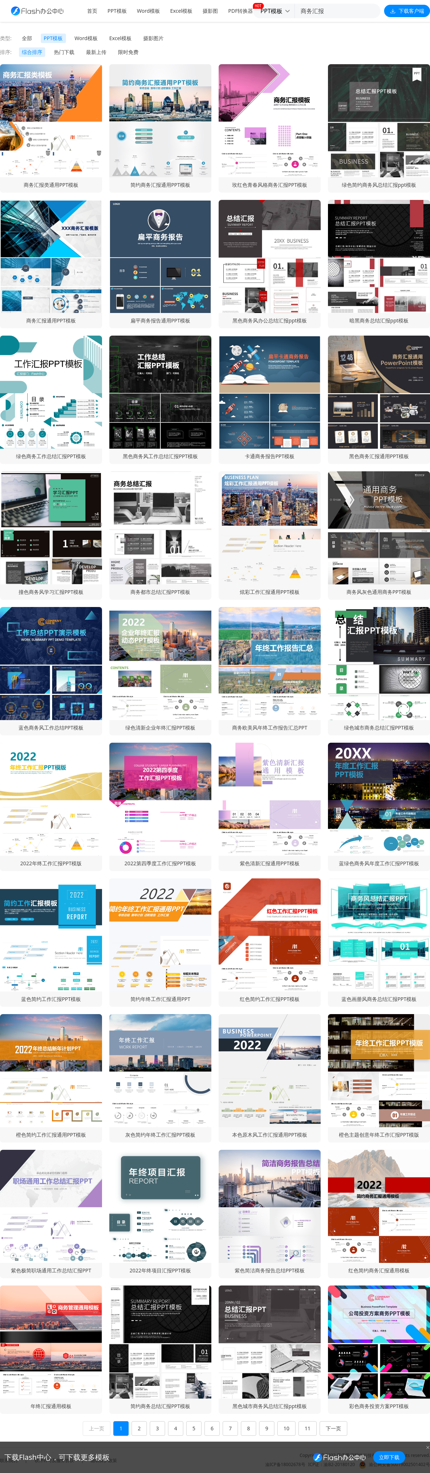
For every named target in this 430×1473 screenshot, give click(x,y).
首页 (92, 10)
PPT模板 (117, 10)
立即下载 (389, 1457)
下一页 (333, 1428)
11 (307, 1428)
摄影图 (210, 10)
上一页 (96, 1428)
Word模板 (148, 10)
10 (286, 1428)
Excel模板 (181, 10)
